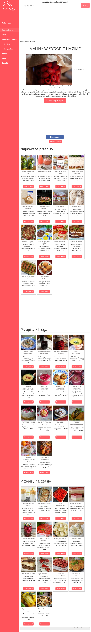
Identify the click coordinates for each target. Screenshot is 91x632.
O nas (4, 35)
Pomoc (4, 54)
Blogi (4, 58)
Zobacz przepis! (28, 186)
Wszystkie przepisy (9, 39)
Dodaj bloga (6, 23)
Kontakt (5, 63)
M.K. (88, 628)
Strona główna (7, 30)
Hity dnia (6, 44)
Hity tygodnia (7, 49)
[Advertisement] (55, 24)
